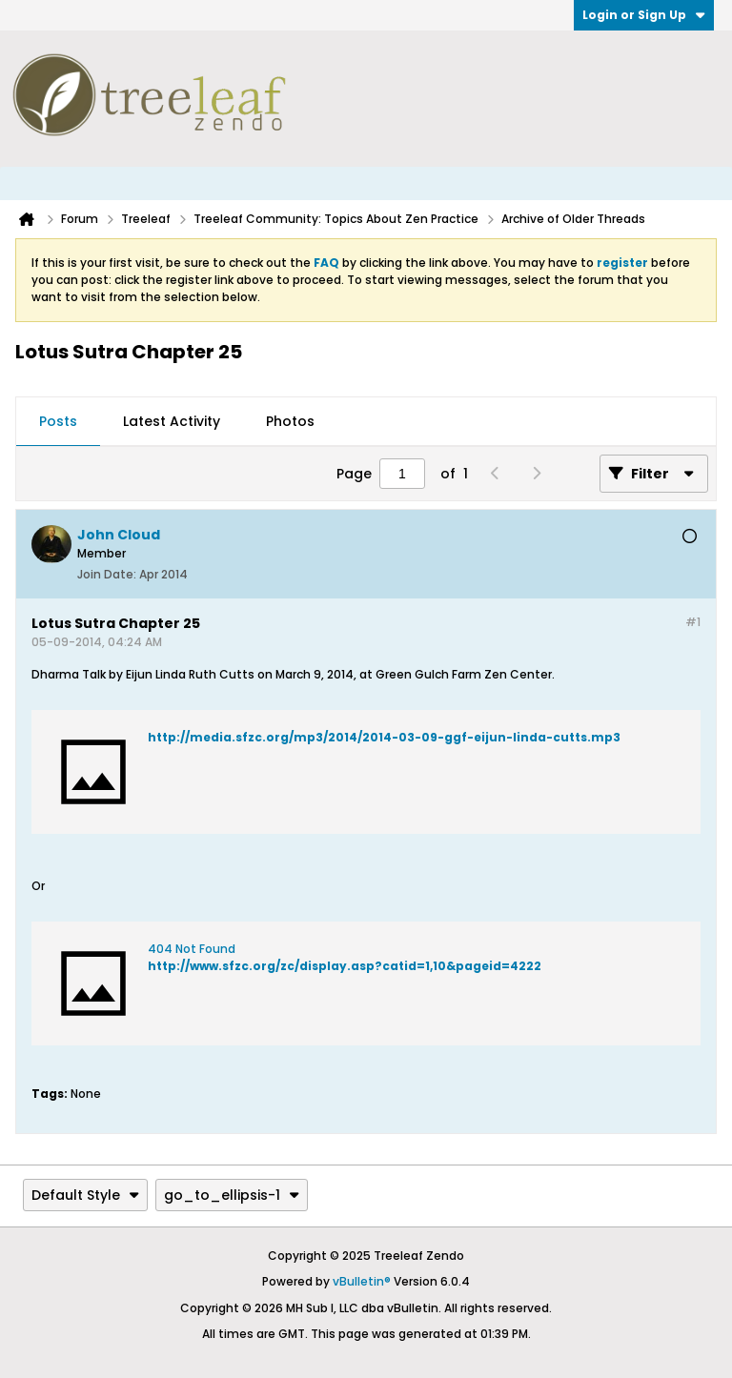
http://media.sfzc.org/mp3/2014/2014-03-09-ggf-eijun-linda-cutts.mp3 (384, 737)
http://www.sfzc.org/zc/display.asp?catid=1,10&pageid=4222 (344, 966)
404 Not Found (191, 949)
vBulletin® (362, 1281)
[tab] (58, 422)
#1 (693, 622)
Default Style (85, 1195)
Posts (58, 421)
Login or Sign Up (643, 15)
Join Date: (106, 574)
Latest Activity (171, 421)
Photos (290, 421)
